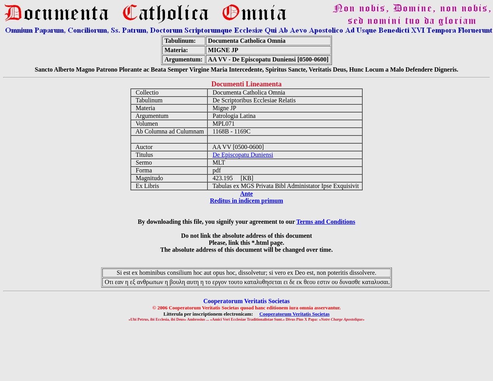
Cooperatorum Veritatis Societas (294, 314)
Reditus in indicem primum (246, 200)
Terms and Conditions (325, 221)
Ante (246, 193)
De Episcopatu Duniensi (242, 154)
